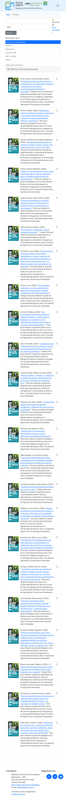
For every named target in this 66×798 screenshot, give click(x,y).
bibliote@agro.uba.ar (25, 787)
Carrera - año (11, 52)
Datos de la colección (14, 65)
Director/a (10, 49)
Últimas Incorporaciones (16, 42)
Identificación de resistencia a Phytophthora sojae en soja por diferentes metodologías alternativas (35, 433)
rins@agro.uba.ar (18, 794)
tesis (8, 14)
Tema (8, 60)
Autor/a (9, 45)
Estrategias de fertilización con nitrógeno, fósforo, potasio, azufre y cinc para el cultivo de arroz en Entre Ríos (36, 145)
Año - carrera (11, 56)
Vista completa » (56, 30)
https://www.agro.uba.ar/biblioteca (25, 785)
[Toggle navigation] (58, 6)
